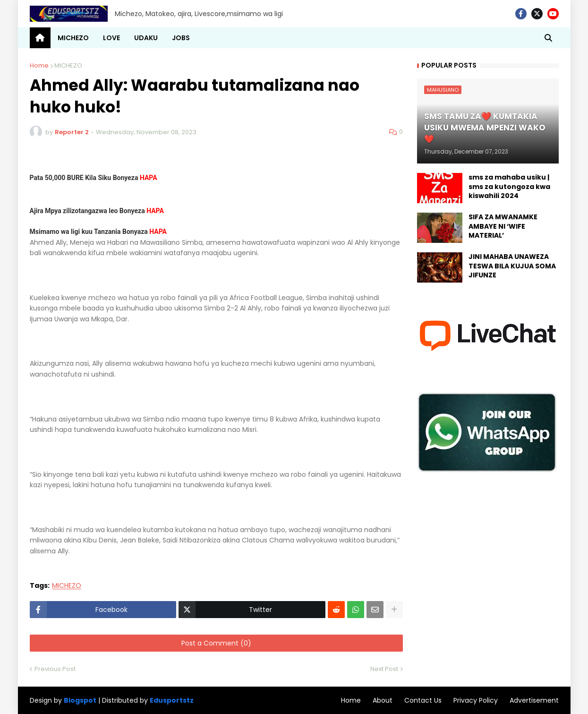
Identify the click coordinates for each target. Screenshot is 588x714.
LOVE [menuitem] (111, 38)
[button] (548, 37)
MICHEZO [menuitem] (73, 38)
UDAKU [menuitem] (146, 38)
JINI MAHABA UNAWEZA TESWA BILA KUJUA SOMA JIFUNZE (512, 266)
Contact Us (423, 700)
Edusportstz (172, 700)
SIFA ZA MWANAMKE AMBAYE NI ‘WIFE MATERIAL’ (503, 226)
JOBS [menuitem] (181, 38)
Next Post (384, 669)
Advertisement (534, 700)
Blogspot (80, 700)
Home (39, 65)
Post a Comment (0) (216, 643)
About (382, 700)
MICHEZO (68, 65)
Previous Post (55, 669)
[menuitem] (40, 37)
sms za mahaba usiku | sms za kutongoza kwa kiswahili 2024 (509, 186)
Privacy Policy (475, 700)
